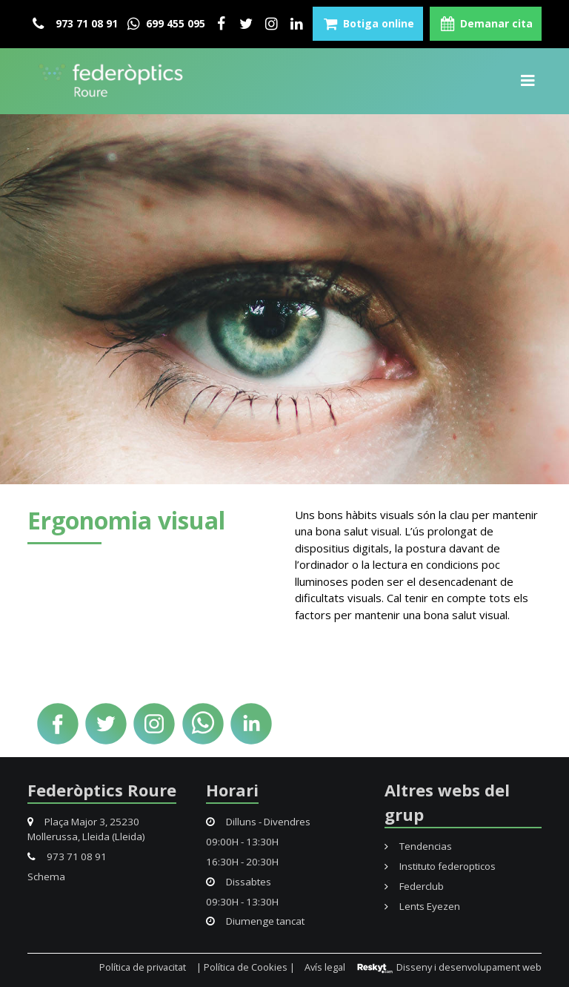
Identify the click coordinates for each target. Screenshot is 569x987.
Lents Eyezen (422, 906)
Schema (46, 876)
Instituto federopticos (440, 866)
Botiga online (368, 24)
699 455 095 (164, 24)
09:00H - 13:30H (242, 841)
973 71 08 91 (75, 24)
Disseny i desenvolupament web (449, 967)
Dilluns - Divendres (258, 821)
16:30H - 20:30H (242, 861)
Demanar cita (486, 24)
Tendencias (418, 846)
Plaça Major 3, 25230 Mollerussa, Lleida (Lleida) (86, 829)
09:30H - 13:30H (242, 901)
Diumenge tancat (255, 921)
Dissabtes (238, 881)
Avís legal (325, 967)
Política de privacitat (142, 967)
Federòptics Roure (101, 790)
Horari (232, 790)
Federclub (414, 886)
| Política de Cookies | (245, 967)
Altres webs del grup (447, 802)
